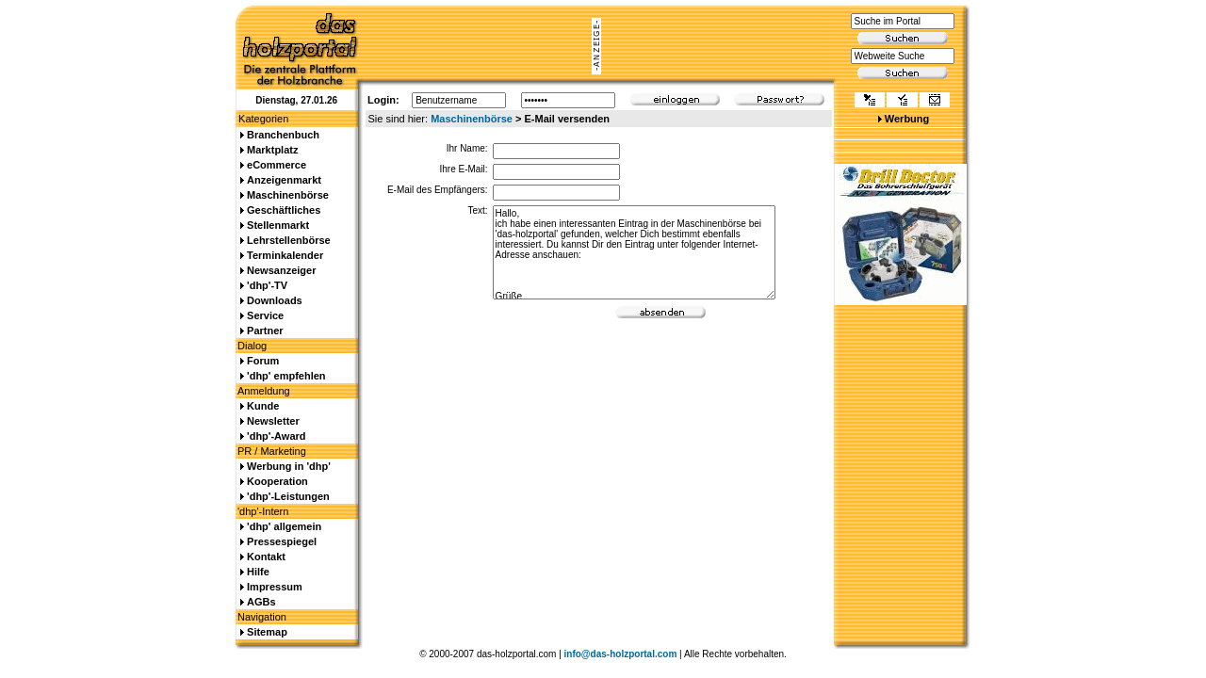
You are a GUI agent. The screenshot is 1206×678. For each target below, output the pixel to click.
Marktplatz (272, 149)
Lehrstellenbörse (289, 240)
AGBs (261, 601)
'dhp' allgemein (284, 526)
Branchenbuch (283, 134)
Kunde (263, 406)
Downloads (274, 300)
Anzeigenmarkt (284, 180)
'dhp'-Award (276, 436)
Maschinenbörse (472, 118)
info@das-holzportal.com (620, 654)
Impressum (274, 586)
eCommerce (276, 164)
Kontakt (266, 556)
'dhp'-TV (267, 285)
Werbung (907, 118)
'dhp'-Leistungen (288, 496)
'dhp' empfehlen (286, 375)
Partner (265, 330)
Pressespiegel (282, 541)
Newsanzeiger (281, 270)
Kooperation (277, 481)
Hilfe (258, 571)
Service (265, 315)
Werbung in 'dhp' (289, 466)
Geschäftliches (283, 210)
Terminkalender (285, 255)
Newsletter (273, 421)
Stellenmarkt (278, 225)
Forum (263, 360)
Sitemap (267, 632)
